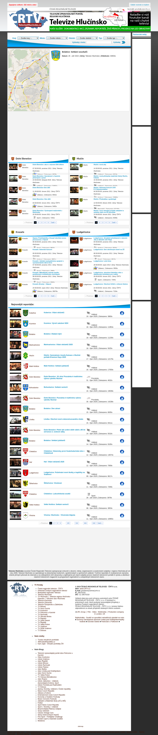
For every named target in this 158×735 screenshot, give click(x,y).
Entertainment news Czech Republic (51, 695)
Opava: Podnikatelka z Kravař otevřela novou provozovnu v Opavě (49, 239)
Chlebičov (33, 452)
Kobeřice (32, 313)
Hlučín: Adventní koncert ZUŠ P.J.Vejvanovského (105, 188)
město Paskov (43, 667)
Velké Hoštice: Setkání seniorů (56, 504)
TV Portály (38, 585)
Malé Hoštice (34, 366)
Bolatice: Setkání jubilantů (54, 440)
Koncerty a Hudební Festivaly (49, 697)
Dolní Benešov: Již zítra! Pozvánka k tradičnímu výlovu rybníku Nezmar (63, 378)
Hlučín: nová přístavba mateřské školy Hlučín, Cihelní (111, 177)
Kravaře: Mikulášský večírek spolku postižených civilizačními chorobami (46, 273)
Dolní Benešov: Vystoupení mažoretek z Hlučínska (47, 211)
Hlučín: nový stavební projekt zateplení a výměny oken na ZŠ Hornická (109, 211)
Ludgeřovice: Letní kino (102, 261)
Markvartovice (34, 345)
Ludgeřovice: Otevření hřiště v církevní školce (111, 284)
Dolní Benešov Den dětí (41, 187)
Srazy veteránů (43, 711)
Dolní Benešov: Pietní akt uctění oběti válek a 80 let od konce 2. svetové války (64, 431)
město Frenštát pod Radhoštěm (50, 685)
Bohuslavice (33, 388)
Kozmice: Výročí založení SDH (56, 323)
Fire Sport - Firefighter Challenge (50, 717)
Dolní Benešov (34, 377)
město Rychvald (44, 665)
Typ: (100, 38)
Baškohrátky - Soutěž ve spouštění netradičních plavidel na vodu (99, 618)
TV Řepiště (42, 622)
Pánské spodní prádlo (117, 732)
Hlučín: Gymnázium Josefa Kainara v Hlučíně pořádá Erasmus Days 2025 (62, 356)
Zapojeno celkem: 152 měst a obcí (22, 5)
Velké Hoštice (34, 505)
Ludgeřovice (33, 473)
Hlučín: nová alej (100, 164)
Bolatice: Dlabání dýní (53, 334)
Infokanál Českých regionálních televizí (52, 591)
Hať (30, 462)
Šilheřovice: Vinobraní (53, 483)
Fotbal (40, 703)
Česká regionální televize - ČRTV (50, 589)
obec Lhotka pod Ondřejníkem (49, 671)
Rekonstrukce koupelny (40, 734)
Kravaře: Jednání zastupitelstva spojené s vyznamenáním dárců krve (48, 262)
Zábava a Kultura (44, 693)
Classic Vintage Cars (45, 713)
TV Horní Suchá (44, 609)
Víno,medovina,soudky (35, 732)
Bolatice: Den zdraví (52, 408)
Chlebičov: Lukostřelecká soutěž (57, 494)
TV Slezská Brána (44, 616)
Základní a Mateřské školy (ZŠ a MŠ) (52, 701)
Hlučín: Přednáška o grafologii (105, 199)
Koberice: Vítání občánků (54, 313)
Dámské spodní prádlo (98, 732)
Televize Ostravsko (45, 603)
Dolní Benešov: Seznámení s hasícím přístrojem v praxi (46, 177)
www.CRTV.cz (85, 589)
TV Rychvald (42, 615)
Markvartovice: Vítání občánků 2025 (58, 345)
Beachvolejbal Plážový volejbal (49, 709)
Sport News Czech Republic (48, 705)
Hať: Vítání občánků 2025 (54, 462)
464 (85, 523)
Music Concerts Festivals (47, 699)
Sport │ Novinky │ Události (48, 707)
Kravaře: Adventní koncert (42, 249)
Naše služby (39, 636)
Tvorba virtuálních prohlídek (48, 640)
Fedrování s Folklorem (109, 622)
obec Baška (42, 669)
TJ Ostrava (42, 630)
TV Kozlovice (43, 611)
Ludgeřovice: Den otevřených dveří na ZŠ (109, 249)
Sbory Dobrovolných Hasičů (48, 715)
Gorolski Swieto (93, 622)
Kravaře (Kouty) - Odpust (42, 284)
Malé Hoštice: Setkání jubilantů (56, 366)
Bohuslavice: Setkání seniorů (56, 387)
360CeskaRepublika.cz (46, 642)
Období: (72, 38)
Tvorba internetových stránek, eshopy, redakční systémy (67, 732)
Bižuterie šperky (23, 734)
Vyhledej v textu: (79, 42)
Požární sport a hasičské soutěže (50, 719)
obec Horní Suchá (44, 673)
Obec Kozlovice (43, 657)
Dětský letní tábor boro (16, 732)
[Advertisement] (69, 133)
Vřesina (32, 515)
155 (68, 523)
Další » (53, 222)
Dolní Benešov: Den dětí (42, 199)
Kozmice (32, 324)
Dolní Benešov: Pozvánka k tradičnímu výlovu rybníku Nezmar (62, 399)
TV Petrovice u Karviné (46, 613)
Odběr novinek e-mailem (139, 5)
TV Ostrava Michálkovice (47, 677)
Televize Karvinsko (45, 601)
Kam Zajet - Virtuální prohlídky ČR (51, 644)
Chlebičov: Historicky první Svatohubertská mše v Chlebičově (64, 452)
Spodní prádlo (132, 732)
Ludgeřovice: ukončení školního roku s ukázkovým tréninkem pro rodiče (108, 273)
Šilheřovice (33, 484)
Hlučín (31, 356)
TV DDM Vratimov (44, 628)
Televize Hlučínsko (45, 595)
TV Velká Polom (44, 624)
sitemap (80, 726)
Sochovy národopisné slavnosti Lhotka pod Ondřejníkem (98, 620)
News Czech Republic (46, 691)
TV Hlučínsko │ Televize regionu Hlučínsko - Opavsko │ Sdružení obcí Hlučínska (54, 598)
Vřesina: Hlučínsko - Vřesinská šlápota (59, 515)
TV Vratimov (42, 626)
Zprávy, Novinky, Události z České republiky (54, 689)
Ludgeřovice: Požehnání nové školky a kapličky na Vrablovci (64, 473)
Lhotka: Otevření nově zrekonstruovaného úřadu (63, 419)
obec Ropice (42, 679)
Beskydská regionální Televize (49, 593)
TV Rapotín (42, 618)
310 (76, 523)
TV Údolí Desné (44, 620)
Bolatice (32, 334)
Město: (42, 38)
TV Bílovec (42, 607)
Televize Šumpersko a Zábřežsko (50, 605)
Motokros (41, 721)
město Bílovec (43, 663)
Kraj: (14, 38)
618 (94, 523)
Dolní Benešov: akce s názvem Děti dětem (48, 164)
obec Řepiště (43, 661)
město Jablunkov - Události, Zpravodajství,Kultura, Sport (48, 682)
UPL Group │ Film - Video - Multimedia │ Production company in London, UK (100, 613)
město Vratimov (43, 659)
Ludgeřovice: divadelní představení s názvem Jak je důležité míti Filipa (110, 239)
